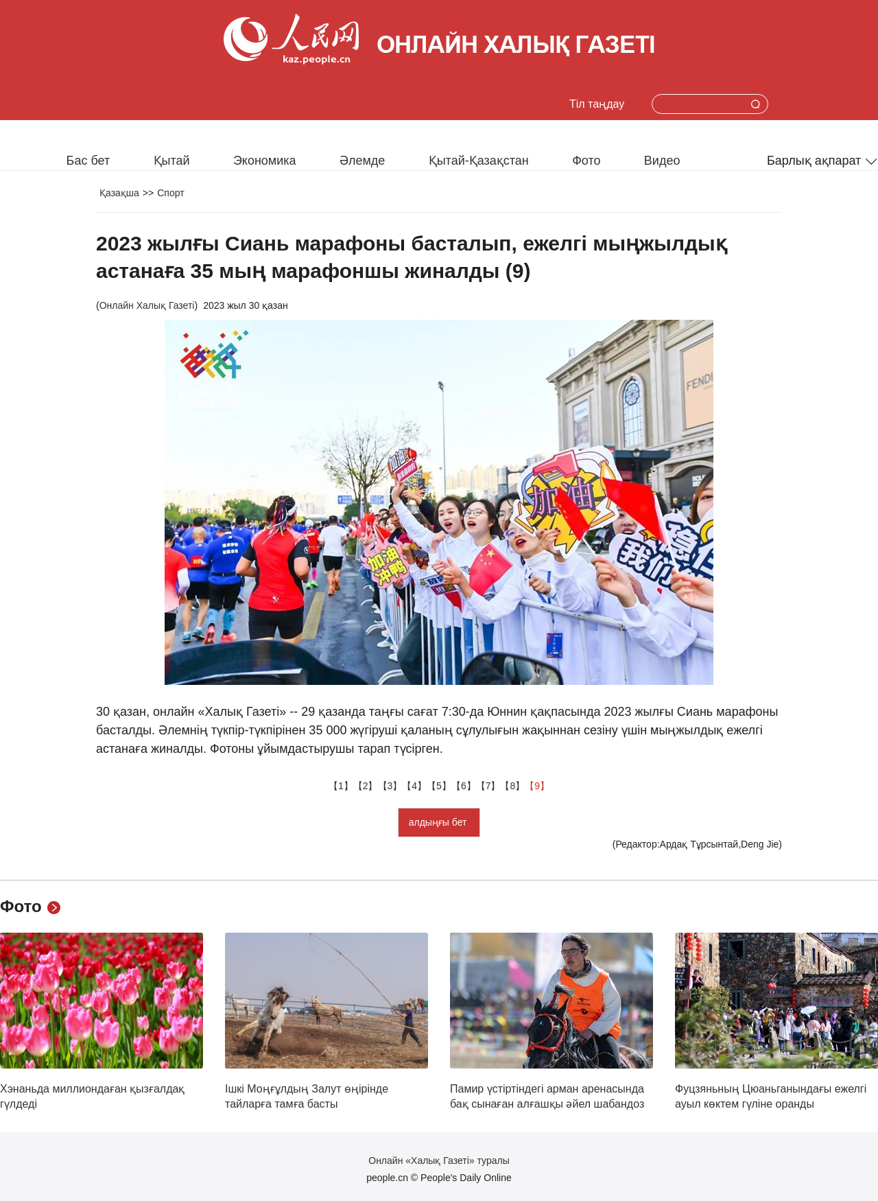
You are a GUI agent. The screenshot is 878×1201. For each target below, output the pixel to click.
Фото (586, 160)
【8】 (512, 785)
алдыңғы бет (439, 822)
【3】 (390, 785)
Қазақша (119, 192)
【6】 (463, 785)
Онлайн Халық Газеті (147, 305)
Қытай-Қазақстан (479, 160)
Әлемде (362, 160)
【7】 (488, 785)
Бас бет (88, 160)
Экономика (264, 160)
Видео (662, 160)
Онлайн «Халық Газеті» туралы (438, 1160)
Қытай (172, 160)
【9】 (537, 785)
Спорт (170, 192)
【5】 (439, 785)
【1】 (341, 785)
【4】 (414, 785)
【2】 (365, 785)
